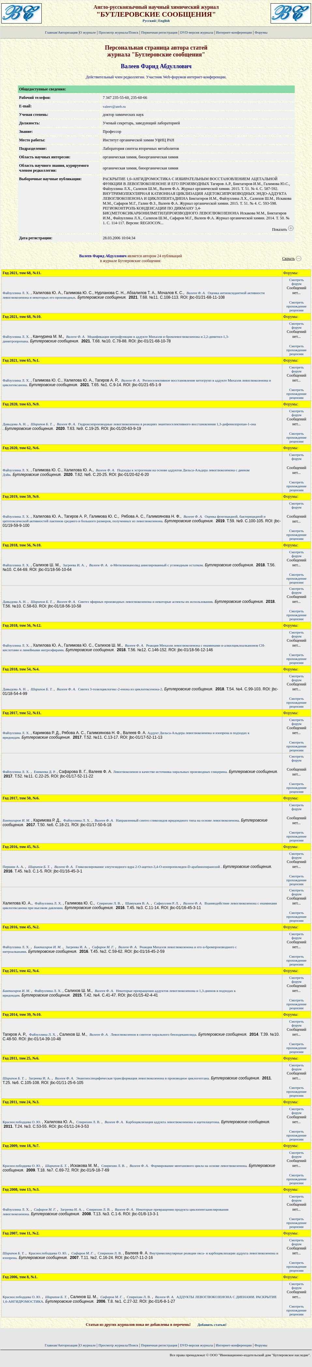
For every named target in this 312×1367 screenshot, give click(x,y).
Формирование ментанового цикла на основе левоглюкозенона (199, 1166)
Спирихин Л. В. (109, 903)
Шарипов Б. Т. (41, 424)
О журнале (88, 32)
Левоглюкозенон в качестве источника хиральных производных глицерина (170, 772)
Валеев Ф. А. (195, 293)
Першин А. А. (13, 867)
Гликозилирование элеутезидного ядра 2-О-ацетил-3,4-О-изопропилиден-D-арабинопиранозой (148, 867)
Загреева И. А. (74, 565)
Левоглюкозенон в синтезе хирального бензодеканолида (153, 1034)
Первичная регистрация (159, 32)
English (164, 21)
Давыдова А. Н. (14, 424)
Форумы (261, 32)
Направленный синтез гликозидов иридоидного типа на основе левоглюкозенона (177, 820)
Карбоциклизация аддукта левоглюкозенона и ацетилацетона (172, 1122)
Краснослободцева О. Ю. (22, 1122)
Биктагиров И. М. (16, 820)
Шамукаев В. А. (137, 903)
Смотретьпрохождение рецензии (297, 306)
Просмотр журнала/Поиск (118, 32)
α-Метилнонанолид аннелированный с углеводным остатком (157, 565)
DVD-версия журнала (196, 32)
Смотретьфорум (296, 282)
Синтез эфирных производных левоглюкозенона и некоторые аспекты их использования (145, 602)
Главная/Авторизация (61, 32)
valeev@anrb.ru (114, 106)
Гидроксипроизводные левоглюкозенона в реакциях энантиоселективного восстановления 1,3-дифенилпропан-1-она (167, 424)
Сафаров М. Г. (103, 947)
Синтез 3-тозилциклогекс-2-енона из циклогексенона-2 (120, 689)
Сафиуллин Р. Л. (166, 903)
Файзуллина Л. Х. (16, 293)
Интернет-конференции (234, 32)
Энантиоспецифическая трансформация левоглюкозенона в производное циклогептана (142, 1078)
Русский (149, 21)
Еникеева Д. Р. (45, 772)
